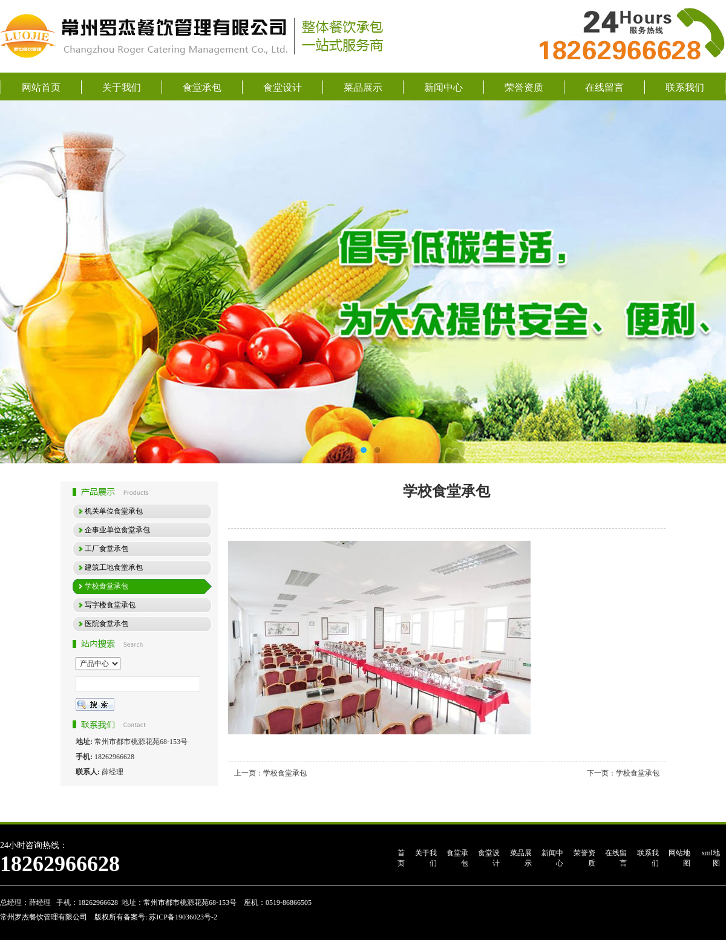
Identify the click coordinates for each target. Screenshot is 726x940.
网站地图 (679, 858)
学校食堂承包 (285, 773)
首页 (401, 858)
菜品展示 (363, 87)
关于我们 (121, 87)
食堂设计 (282, 87)
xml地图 (710, 858)
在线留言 (604, 87)
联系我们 (685, 87)
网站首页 (41, 87)
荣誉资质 (524, 87)
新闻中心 (443, 87)
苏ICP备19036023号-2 (182, 917)
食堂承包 (202, 87)
